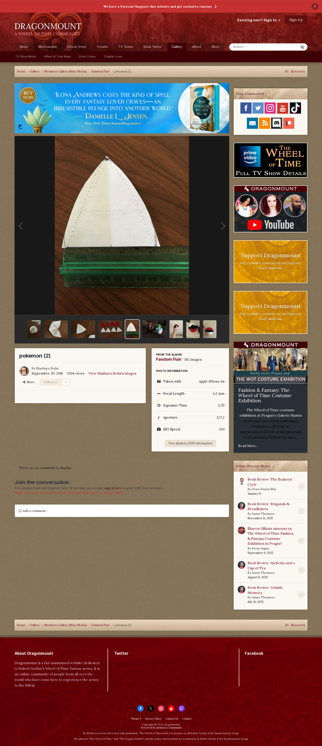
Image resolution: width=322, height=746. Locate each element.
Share (28, 382)
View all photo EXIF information (190, 443)
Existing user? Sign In (258, 20)
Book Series (152, 47)
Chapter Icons (113, 57)
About (196, 47)
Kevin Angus (260, 548)
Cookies (186, 718)
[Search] (252, 47)
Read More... (248, 446)
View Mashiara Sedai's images (112, 373)
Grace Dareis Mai (264, 489)
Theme (136, 718)
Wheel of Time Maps (57, 57)
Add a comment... (33, 511)
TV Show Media (25, 57)
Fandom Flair (169, 359)
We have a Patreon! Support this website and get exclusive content (157, 6)
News (24, 47)
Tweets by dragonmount (134, 661)
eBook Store (77, 47)
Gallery (177, 48)
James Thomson (263, 514)
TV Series (125, 47)
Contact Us (171, 718)
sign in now (112, 488)
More (215, 47)
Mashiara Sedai (47, 368)
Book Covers (87, 57)
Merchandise (47, 47)
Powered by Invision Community (161, 727)
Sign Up (296, 19)
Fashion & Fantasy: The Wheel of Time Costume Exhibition (265, 395)
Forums (102, 47)
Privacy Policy (153, 718)
